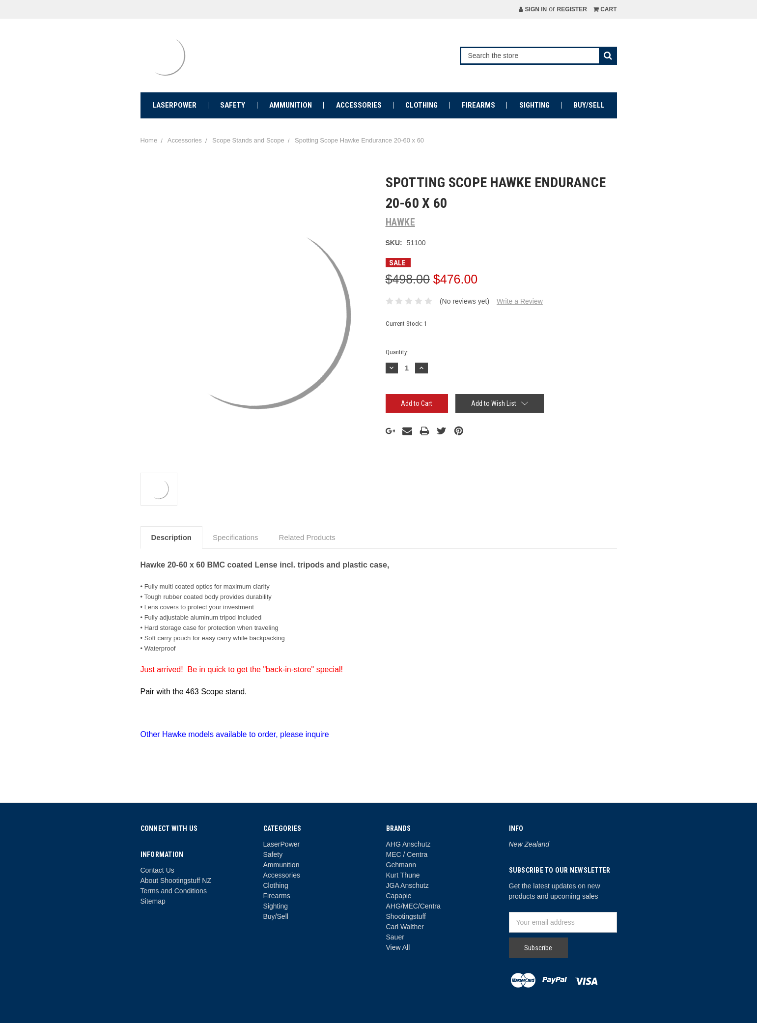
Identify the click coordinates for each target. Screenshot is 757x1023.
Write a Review (520, 301)
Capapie (399, 896)
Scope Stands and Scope (248, 140)
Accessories (359, 105)
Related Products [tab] (307, 537)
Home (149, 140)
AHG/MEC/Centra (413, 906)
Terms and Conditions (173, 891)
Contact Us (157, 870)
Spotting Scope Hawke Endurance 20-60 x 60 (359, 140)
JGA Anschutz (407, 885)
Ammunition (290, 105)
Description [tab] (171, 537)
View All (398, 947)
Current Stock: (406, 323)
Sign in (533, 9)
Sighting (534, 105)
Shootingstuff (406, 916)
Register (572, 9)
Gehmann (401, 865)
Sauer (395, 937)
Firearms (478, 105)
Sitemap (153, 901)
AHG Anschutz (408, 844)
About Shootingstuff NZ (176, 880)
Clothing (421, 105)
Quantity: (397, 352)
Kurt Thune (403, 875)
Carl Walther (405, 927)
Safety (232, 105)
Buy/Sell (589, 105)
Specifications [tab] (235, 537)
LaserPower (174, 105)
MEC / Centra (407, 854)
